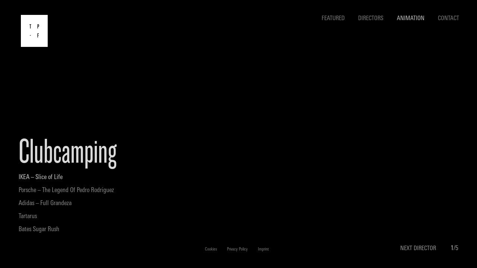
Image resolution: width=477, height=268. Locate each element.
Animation (410, 19)
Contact (448, 19)
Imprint (263, 250)
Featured (333, 19)
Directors (370, 19)
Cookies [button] (211, 250)
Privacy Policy (237, 250)
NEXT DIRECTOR (418, 249)
